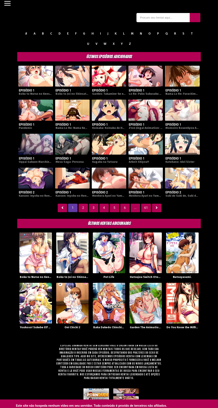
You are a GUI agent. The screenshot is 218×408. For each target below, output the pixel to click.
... (135, 208)
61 (146, 208)
